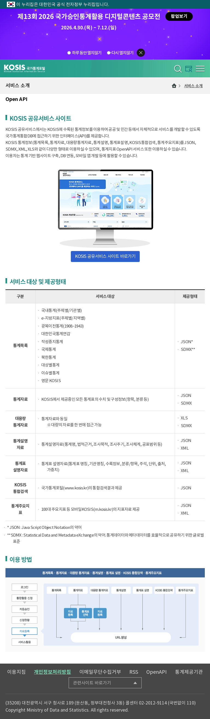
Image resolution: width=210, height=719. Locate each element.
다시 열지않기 (122, 52)
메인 (174, 86)
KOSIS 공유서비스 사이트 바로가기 (105, 256)
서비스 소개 (193, 85)
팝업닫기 (141, 53)
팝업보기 (179, 16)
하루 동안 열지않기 (86, 52)
